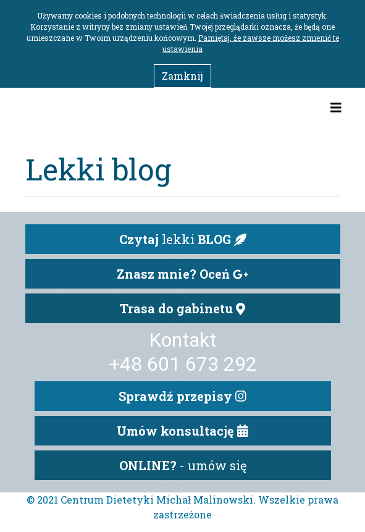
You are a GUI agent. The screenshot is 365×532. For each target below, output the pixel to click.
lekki (182, 239)
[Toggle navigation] (336, 107)
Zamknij (182, 75)
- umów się (182, 465)
